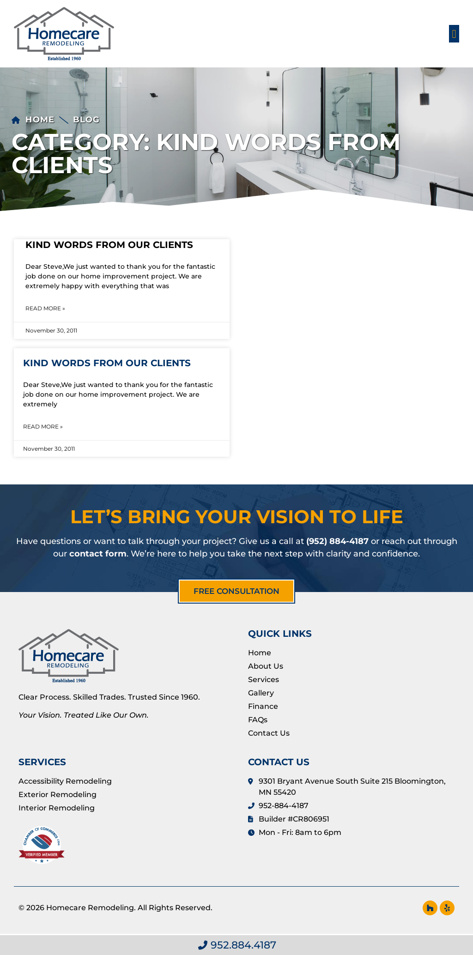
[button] (454, 33)
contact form (98, 554)
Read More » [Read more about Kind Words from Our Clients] (45, 308)
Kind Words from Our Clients (109, 244)
